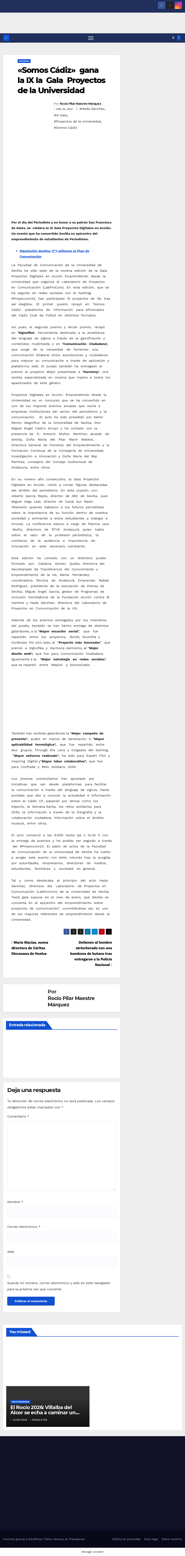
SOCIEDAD (24, 61)
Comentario (18, 1117)
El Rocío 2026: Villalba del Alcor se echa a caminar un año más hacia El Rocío (43, 1413)
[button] (173, 38)
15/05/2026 (20, 1420)
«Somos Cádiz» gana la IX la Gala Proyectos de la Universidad (61, 80)
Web (10, 1252)
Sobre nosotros (172, 1539)
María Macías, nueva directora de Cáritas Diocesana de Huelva (29, 948)
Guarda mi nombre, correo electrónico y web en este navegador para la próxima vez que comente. (58, 1286)
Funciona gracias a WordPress (23, 1539)
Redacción (38, 1420)
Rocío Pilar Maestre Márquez (80, 104)
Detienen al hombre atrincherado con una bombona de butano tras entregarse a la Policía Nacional (91, 954)
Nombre (15, 1202)
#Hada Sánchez (92, 109)
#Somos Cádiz (65, 128)
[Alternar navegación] (91, 38)
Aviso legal (151, 1539)
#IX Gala (60, 115)
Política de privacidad (126, 1539)
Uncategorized (20, 1402)
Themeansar (77, 1539)
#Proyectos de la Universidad (77, 122)
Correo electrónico (23, 1227)
